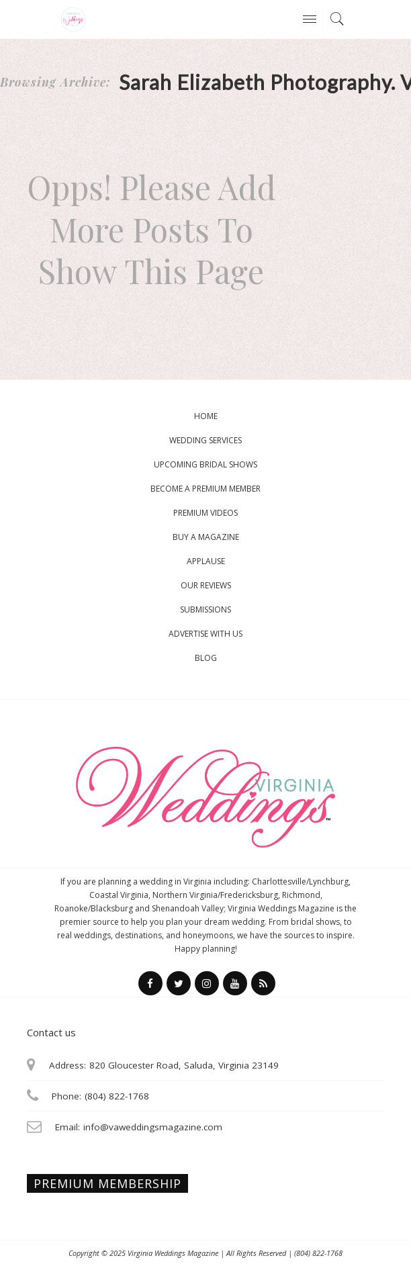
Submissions (205, 609)
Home (206, 416)
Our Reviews (206, 585)
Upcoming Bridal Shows (205, 464)
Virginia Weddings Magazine (173, 1253)
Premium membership (107, 1183)
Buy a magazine (206, 537)
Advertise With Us (205, 633)
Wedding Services (205, 440)
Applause (206, 561)
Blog (206, 658)
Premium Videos (205, 512)
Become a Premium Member (205, 488)
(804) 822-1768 (318, 1253)
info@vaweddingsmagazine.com (152, 1127)
